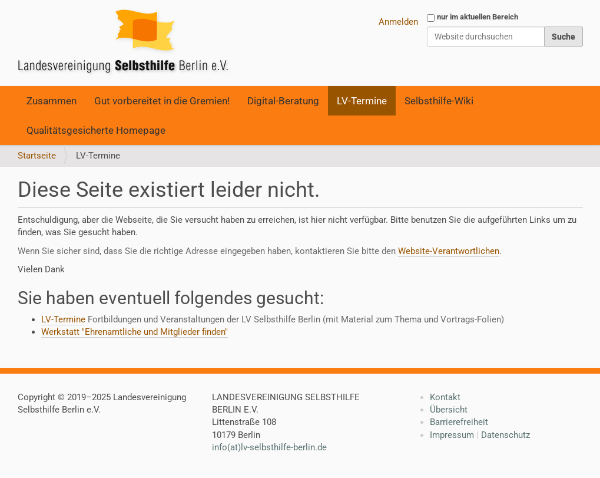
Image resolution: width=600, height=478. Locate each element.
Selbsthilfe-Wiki (439, 101)
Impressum (452, 435)
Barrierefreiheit (459, 422)
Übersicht (449, 409)
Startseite (37, 155)
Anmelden (398, 22)
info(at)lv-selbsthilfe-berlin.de (269, 447)
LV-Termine (362, 101)
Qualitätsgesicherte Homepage (95, 130)
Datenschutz (505, 435)
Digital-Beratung (283, 101)
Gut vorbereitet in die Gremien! (162, 101)
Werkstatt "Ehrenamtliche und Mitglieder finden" (134, 332)
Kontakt (445, 397)
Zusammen (51, 101)
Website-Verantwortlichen (448, 251)
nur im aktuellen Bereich (477, 16)
